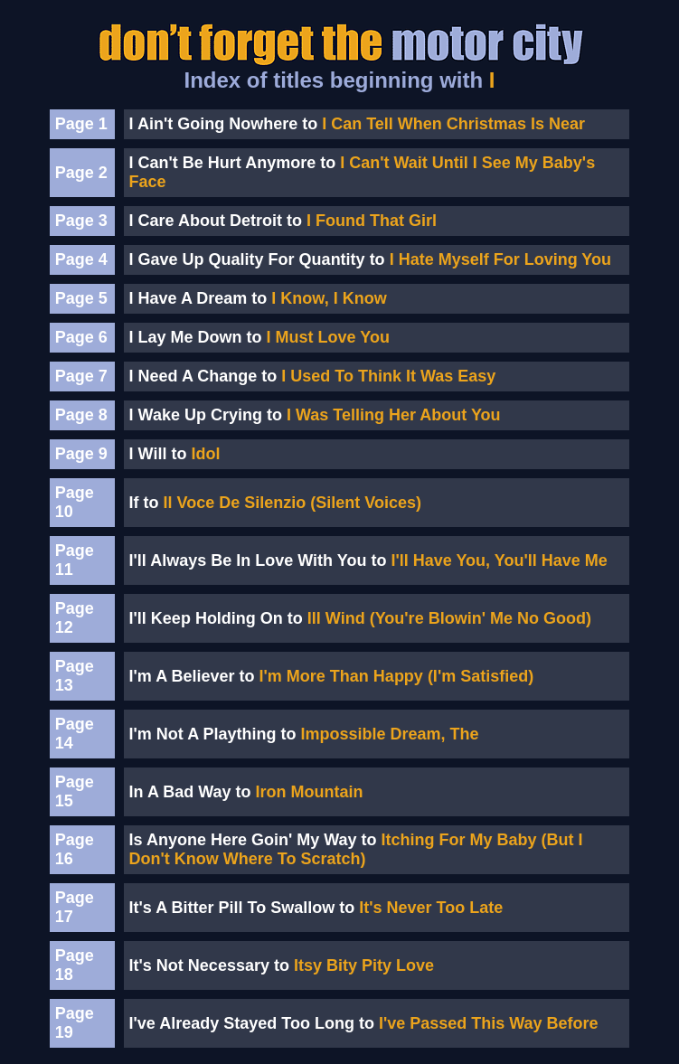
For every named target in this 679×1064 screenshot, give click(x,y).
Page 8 (81, 415)
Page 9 (81, 454)
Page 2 (81, 173)
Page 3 (81, 221)
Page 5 (81, 298)
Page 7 (81, 376)
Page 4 (81, 259)
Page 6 (81, 337)
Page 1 (81, 124)
